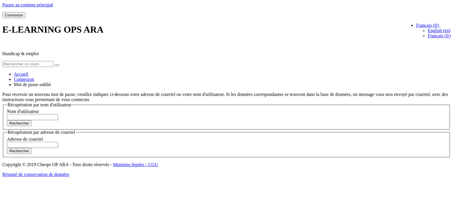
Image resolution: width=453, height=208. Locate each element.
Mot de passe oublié (32, 84)
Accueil (21, 74)
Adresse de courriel (25, 139)
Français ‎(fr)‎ (439, 35)
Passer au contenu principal (27, 4)
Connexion (14, 15)
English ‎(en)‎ (439, 30)
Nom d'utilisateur (23, 111)
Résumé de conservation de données (35, 174)
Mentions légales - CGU (135, 164)
